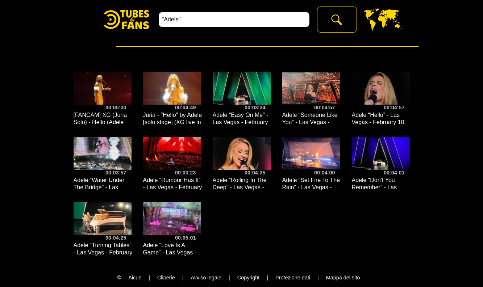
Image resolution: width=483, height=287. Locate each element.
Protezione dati (292, 277)
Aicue (134, 277)
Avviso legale (206, 277)
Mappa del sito (343, 277)
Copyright (248, 277)
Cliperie (166, 277)
